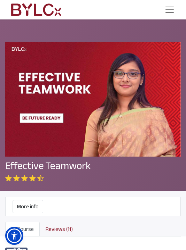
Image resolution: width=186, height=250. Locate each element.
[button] (14, 235)
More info (28, 206)
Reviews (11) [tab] (59, 229)
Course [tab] (22, 229)
